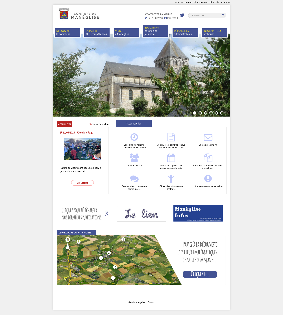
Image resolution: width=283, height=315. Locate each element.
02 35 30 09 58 (154, 18)
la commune (63, 32)
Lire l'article (82, 182)
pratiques (212, 32)
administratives (183, 32)
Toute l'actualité (99, 124)
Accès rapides (134, 123)
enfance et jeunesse (152, 31)
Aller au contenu (183, 2)
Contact (151, 302)
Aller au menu (201, 2)
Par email (171, 18)
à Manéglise (122, 32)
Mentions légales (136, 302)
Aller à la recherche (220, 2)
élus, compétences (96, 32)
